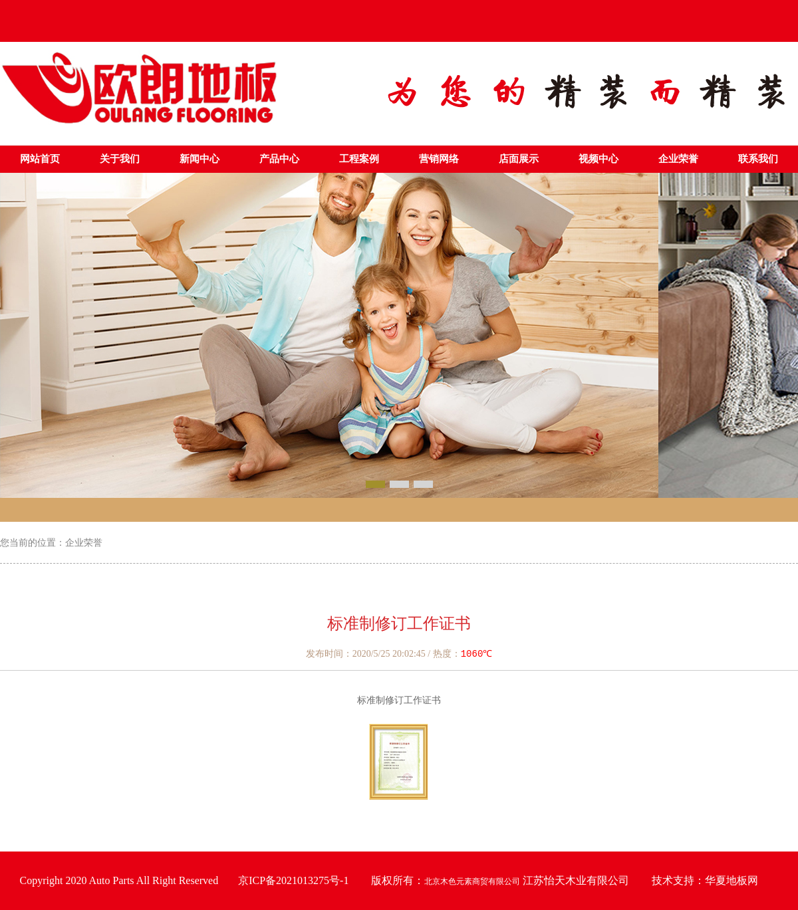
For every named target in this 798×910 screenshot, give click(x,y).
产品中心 (279, 159)
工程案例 (359, 159)
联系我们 (758, 159)
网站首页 (40, 159)
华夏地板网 (731, 880)
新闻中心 (199, 159)
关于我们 (120, 159)
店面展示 (519, 159)
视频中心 (598, 159)
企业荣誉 (678, 159)
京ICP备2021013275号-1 (293, 880)
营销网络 (439, 159)
